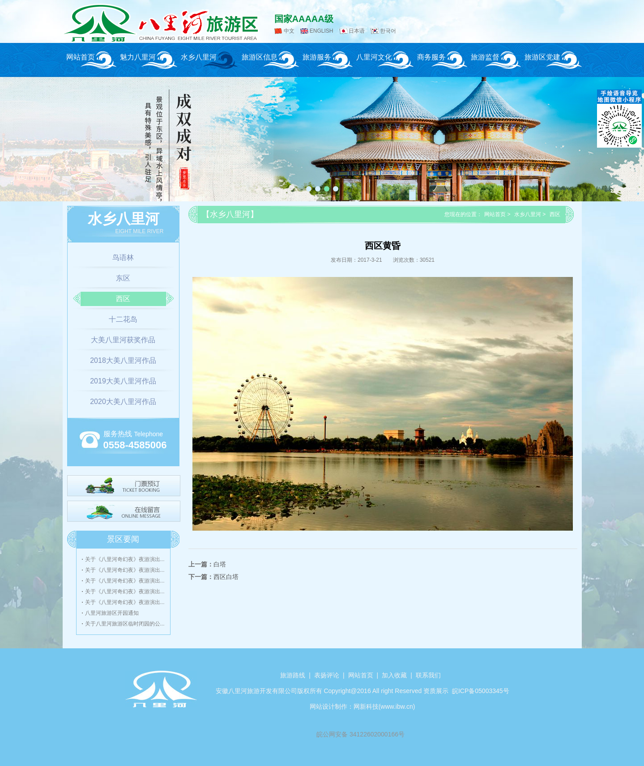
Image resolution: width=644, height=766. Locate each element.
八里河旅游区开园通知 (112, 613)
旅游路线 (292, 675)
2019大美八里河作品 (123, 381)
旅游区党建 (542, 57)
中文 (289, 31)
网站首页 (80, 57)
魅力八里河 (138, 57)
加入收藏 (394, 675)
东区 (123, 278)
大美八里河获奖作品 (123, 340)
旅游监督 (485, 57)
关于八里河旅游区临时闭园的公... (125, 624)
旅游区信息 (259, 57)
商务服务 (431, 57)
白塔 (219, 564)
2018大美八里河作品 (123, 360)
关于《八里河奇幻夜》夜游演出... (125, 559)
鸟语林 (123, 257)
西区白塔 (226, 576)
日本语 (357, 31)
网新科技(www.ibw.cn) (384, 706)
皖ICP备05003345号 (480, 690)
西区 (123, 298)
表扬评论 (326, 675)
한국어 (388, 31)
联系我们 (428, 675)
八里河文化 (374, 57)
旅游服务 (317, 57)
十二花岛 (123, 319)
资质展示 (435, 690)
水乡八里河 (199, 57)
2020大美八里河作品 (123, 401)
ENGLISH (321, 31)
